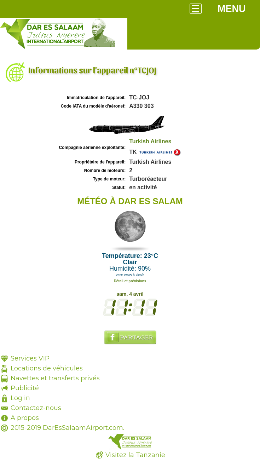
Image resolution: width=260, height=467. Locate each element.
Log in (20, 398)
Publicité (25, 388)
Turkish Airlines (150, 141)
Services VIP (30, 358)
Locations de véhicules (47, 368)
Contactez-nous (36, 408)
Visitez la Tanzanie (135, 455)
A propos (25, 418)
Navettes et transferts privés (55, 378)
